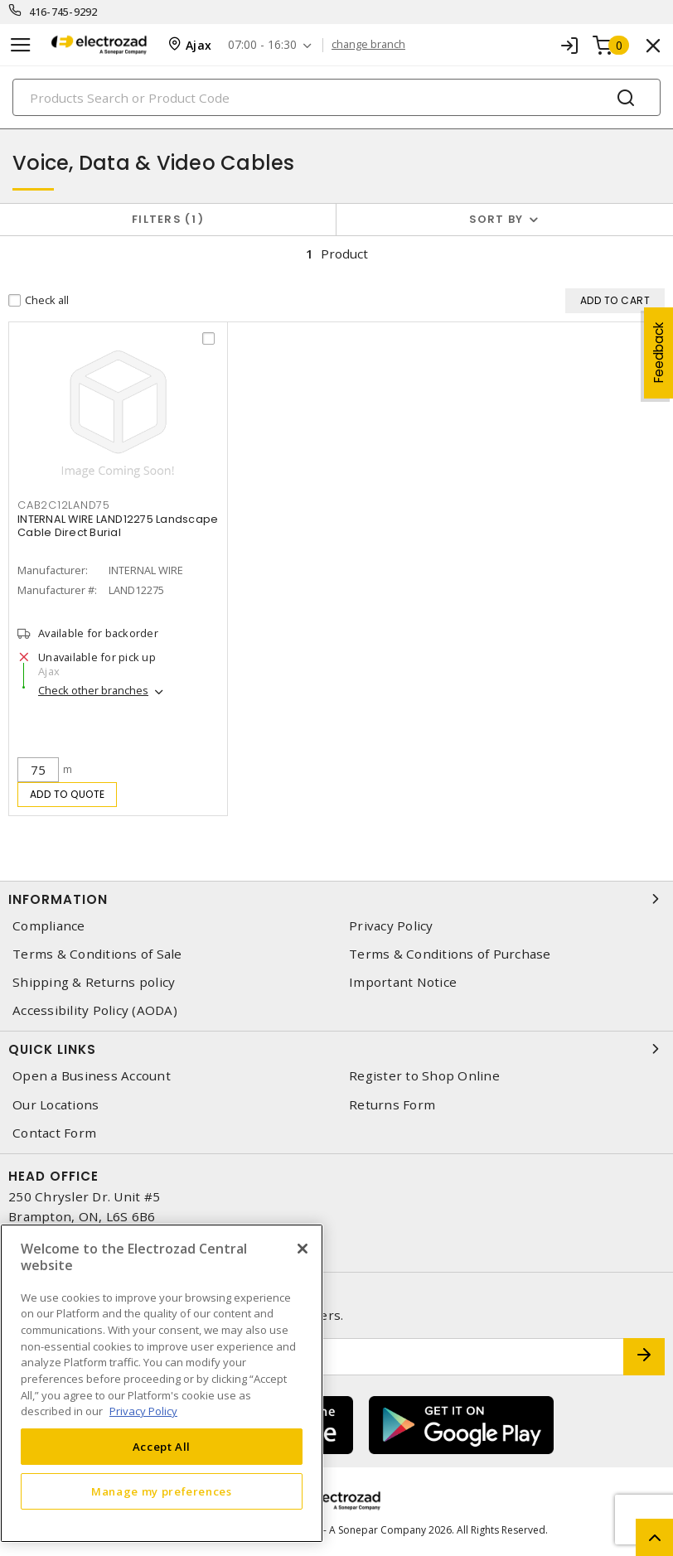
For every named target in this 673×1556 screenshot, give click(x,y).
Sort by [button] (496, 219)
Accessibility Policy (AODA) (94, 1010)
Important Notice (403, 982)
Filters (168, 219)
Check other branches (93, 690)
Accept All (162, 1446)
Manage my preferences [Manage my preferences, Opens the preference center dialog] (161, 1491)
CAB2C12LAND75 (63, 505)
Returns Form (392, 1105)
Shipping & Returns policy (93, 982)
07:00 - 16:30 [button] (262, 45)
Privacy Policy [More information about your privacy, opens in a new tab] (143, 1411)
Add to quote (67, 794)
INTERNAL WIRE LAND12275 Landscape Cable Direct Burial (117, 525)
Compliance (48, 926)
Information (336, 899)
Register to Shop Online (424, 1076)
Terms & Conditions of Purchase (450, 954)
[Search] (336, 97)
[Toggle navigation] (20, 45)
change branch (368, 44)
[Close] (302, 1248)
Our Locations (55, 1105)
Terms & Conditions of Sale (97, 954)
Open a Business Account (91, 1076)
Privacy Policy (391, 926)
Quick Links (336, 1049)
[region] (161, 1383)
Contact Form (54, 1133)
